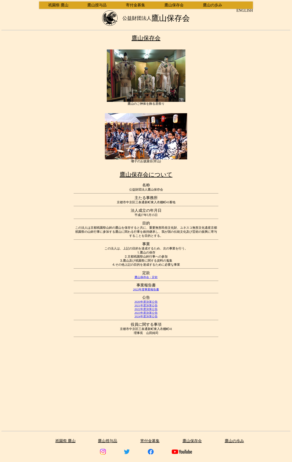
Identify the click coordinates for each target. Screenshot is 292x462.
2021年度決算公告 (146, 305)
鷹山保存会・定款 (146, 277)
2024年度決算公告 (146, 316)
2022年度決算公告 (146, 309)
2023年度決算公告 (146, 312)
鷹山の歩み (212, 5)
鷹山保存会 (174, 5)
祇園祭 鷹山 (58, 5)
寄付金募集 (135, 5)
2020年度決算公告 (146, 301)
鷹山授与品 (97, 5)
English (244, 10)
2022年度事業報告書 (146, 289)
